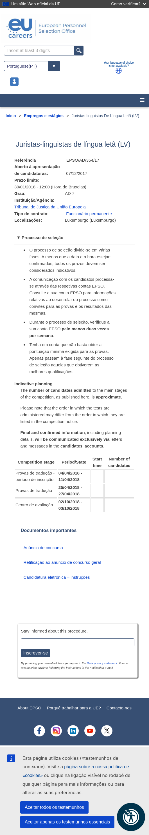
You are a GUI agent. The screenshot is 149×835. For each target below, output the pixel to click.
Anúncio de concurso (43, 547)
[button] (118, 70)
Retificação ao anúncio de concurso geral (62, 562)
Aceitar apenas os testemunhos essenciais (67, 822)
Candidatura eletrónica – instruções (56, 577)
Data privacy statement (102, 663)
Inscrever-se (35, 653)
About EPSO (29, 707)
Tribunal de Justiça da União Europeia (50, 206)
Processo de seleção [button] (42, 237)
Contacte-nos (119, 707)
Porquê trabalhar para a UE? (74, 707)
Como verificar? (128, 3)
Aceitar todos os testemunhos (54, 807)
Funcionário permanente (89, 213)
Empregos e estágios (44, 115)
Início (11, 115)
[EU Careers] (74, 28)
